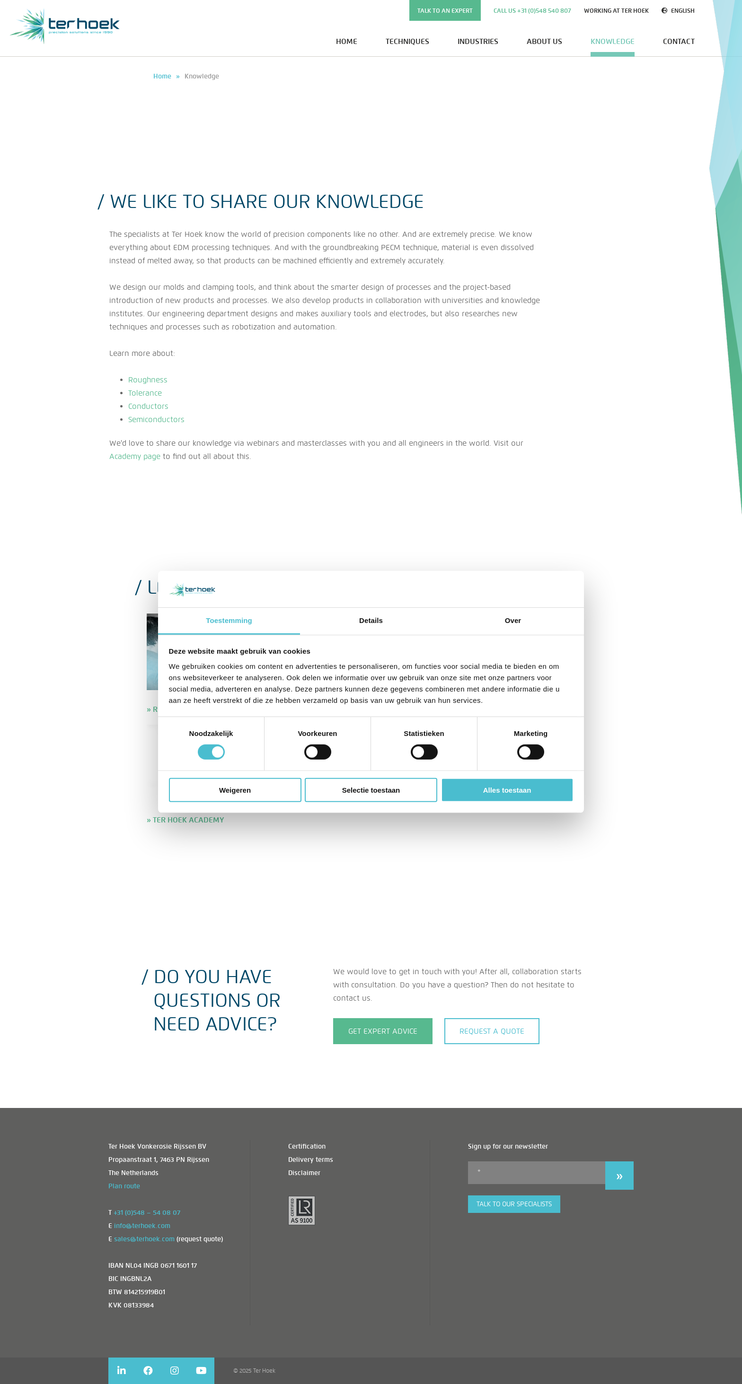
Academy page (134, 456)
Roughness (148, 379)
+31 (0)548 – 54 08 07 (147, 1213)
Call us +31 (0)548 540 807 (532, 10)
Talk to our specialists (514, 1204)
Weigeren (235, 790)
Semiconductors (156, 419)
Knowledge (613, 41)
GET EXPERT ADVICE (382, 1031)
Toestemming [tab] (229, 620)
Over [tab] (513, 620)
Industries (478, 41)
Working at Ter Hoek (616, 10)
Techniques (407, 41)
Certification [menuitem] (307, 1146)
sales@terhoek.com (144, 1239)
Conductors (148, 406)
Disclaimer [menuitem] (304, 1173)
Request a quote (491, 1031)
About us (544, 41)
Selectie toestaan (371, 790)
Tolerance (145, 393)
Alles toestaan (507, 790)
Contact (679, 41)
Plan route (124, 1186)
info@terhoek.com (142, 1226)
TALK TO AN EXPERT (445, 10)
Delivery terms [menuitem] (310, 1160)
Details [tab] (371, 620)
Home (346, 41)
